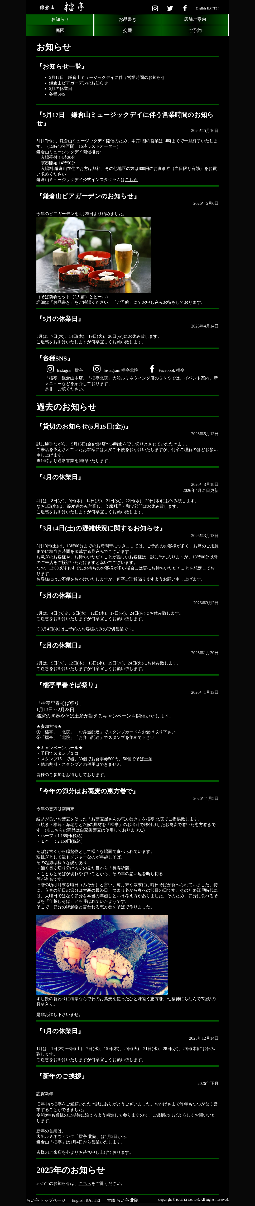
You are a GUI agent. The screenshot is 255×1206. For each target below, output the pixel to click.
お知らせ (60, 19)
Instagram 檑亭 (64, 369)
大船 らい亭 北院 (122, 1200)
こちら (131, 179)
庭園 (60, 30)
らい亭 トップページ (45, 1200)
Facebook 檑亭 (165, 369)
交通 (127, 30)
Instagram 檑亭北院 (115, 369)
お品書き (128, 19)
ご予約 (195, 30)
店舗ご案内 (195, 19)
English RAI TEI (207, 8)
